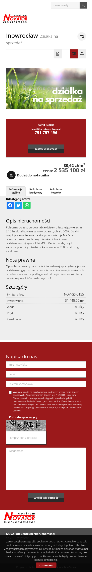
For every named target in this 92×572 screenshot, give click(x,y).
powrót (81, 36)
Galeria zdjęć (74, 54)
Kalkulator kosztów (55, 191)
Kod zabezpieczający (23, 417)
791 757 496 (46, 132)
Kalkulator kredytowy (35, 191)
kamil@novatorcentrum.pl (46, 128)
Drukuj (82, 54)
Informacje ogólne (15, 191)
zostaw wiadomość (46, 148)
